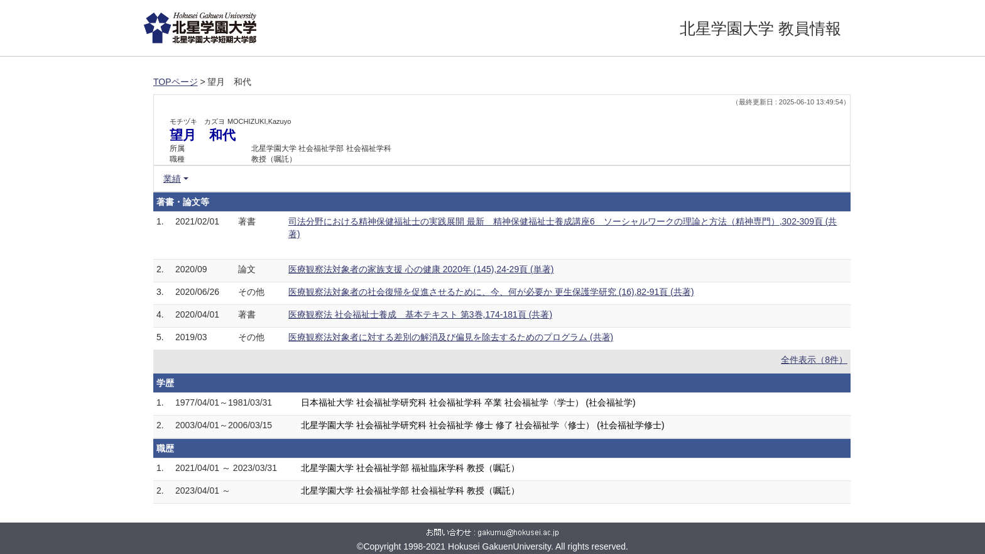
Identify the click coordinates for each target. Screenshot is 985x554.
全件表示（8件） (814, 360)
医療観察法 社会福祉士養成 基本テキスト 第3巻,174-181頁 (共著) (420, 314)
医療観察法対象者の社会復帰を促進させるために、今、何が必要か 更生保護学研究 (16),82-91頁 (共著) (491, 292)
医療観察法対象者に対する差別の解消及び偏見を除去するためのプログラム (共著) (450, 337)
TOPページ (175, 82)
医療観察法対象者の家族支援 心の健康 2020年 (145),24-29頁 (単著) (420, 269)
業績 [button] (172, 179)
